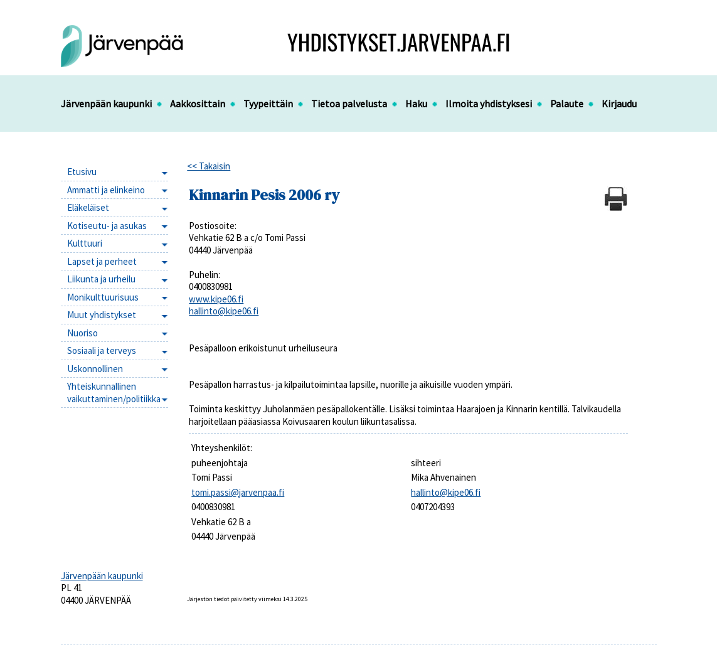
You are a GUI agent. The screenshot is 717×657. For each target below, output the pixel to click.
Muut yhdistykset (101, 315)
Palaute (566, 103)
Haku (416, 103)
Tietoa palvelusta (349, 103)
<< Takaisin (208, 166)
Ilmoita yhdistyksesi (488, 103)
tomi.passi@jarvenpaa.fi (237, 492)
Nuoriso (82, 333)
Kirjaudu (619, 103)
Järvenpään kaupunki (106, 103)
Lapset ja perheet (102, 261)
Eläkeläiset (88, 207)
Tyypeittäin (268, 103)
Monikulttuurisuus (103, 297)
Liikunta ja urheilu (101, 279)
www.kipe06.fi (216, 299)
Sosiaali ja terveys (101, 350)
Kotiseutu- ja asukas (107, 226)
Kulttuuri (84, 243)
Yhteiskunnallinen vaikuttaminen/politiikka (114, 392)
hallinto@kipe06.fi (223, 311)
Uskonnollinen (95, 369)
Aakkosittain (197, 103)
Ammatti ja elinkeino (106, 190)
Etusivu (82, 172)
